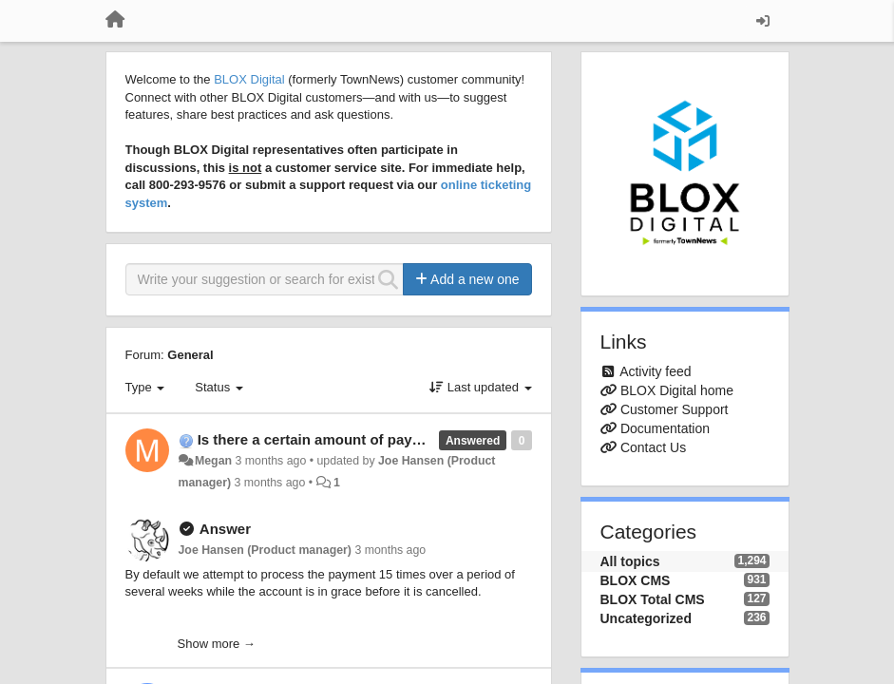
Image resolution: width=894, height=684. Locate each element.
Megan (213, 460)
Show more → (217, 643)
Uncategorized (646, 618)
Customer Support (674, 409)
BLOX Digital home (676, 390)
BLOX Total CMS (652, 599)
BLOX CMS (635, 580)
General (190, 355)
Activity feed (655, 371)
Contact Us (653, 447)
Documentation (665, 428)
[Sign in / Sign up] (763, 21)
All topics (630, 561)
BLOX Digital (249, 79)
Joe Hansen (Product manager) (265, 550)
